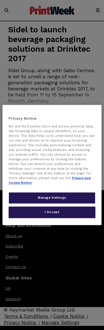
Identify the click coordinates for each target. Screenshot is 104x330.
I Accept (52, 212)
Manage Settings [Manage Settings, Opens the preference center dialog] (52, 198)
